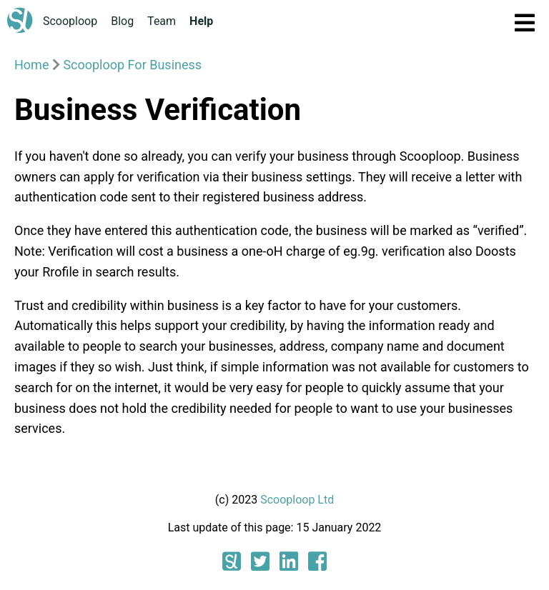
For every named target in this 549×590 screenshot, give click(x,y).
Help (201, 21)
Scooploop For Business (132, 64)
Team (161, 21)
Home (31, 64)
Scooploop (70, 21)
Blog (122, 21)
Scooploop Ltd (297, 499)
